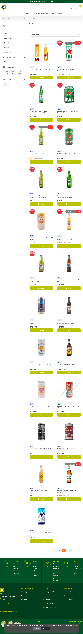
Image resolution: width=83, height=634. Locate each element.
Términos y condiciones (49, 592)
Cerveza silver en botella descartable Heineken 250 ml (40, 280)
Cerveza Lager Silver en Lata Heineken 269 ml (68, 70)
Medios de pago (47, 600)
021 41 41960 (6, 603)
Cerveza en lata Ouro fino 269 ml (39, 406)
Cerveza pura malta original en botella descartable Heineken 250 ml (68, 196)
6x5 (6, 84)
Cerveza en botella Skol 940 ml (66, 364)
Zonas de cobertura (48, 603)
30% (19, 72)
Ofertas (25, 14)
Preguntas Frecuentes (49, 596)
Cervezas (26, 19)
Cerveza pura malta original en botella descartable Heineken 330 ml (41, 196)
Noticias (23, 596)
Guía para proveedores (49, 607)
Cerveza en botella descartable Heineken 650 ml (38, 154)
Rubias (35, 19)
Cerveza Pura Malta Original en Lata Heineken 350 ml (67, 112)
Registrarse (67, 596)
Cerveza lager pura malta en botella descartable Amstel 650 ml (67, 238)
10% (6, 72)
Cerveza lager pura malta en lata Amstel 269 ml (41, 238)
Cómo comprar (68, 600)
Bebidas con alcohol (14, 19)
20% (13, 72)
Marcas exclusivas (40, 14)
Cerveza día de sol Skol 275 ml (39, 491)
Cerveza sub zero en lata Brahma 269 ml (68, 407)
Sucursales (57, 14)
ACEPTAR (37, 628)
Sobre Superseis (25, 592)
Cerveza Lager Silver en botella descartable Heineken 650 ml (39, 112)
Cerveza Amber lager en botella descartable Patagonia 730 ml (66, 322)
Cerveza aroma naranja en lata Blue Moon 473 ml (40, 322)
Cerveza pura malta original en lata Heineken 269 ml (67, 154)
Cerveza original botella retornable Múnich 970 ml (67, 491)
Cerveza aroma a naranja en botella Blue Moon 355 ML (69, 280)
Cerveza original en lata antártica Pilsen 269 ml (41, 365)
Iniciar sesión (67, 592)
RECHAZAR (45, 628)
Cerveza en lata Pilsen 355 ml (65, 448)
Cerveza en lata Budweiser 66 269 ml (40, 448)
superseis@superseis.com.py (10, 611)
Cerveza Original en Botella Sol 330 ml (41, 69)
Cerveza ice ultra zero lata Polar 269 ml (41, 533)
